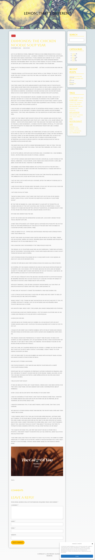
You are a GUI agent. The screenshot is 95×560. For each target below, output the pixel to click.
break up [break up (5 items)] (76, 97)
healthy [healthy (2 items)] (77, 108)
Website (13, 535)
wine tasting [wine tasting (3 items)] (77, 130)
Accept (77, 556)
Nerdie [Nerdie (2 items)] (70, 116)
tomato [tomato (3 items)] (77, 128)
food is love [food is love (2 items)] (72, 108)
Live (73, 59)
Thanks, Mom (72, 83)
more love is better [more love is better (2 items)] (73, 114)
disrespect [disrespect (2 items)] (71, 104)
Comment (14, 505)
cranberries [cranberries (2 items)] (79, 102)
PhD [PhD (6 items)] (71, 118)
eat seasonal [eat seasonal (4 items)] (73, 106)
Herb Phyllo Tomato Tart (75, 76)
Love (73, 60)
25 (69, 81)
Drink (74, 54)
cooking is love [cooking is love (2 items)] (72, 102)
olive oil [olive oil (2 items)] (74, 116)
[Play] (37, 461)
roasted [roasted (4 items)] (72, 127)
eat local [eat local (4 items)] (77, 104)
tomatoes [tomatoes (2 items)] (71, 130)
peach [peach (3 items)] (78, 116)
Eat (73, 55)
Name (13, 521)
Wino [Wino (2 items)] (70, 132)
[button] (92, 543)
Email (13, 528)
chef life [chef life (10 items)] (73, 100)
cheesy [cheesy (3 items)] (81, 97)
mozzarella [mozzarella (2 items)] (80, 114)
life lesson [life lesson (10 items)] (74, 112)
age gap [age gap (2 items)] (71, 97)
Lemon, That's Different (47, 13)
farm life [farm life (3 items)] (80, 106)
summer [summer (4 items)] (71, 128)
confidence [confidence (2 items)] (80, 100)
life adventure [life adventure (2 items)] (72, 110)
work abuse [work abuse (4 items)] (76, 132)
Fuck (13, 35)
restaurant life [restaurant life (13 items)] (75, 123)
